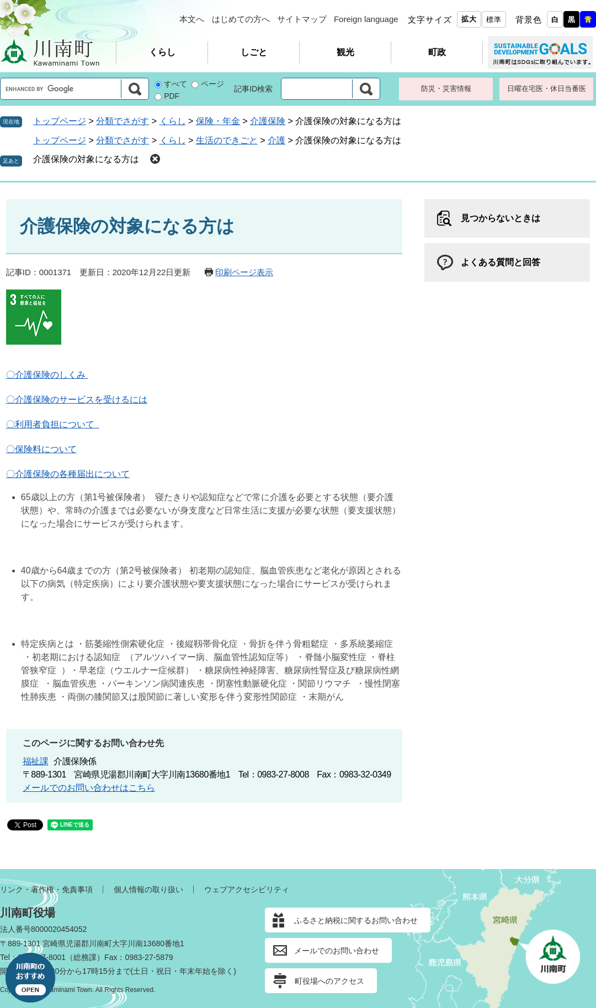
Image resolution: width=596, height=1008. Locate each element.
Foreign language (366, 19)
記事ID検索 (253, 88)
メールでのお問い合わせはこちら (89, 787)
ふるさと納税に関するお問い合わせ (356, 920)
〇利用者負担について (52, 424)
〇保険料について (41, 449)
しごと (254, 52)
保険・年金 (218, 121)
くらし (162, 52)
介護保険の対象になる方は (86, 159)
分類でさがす (122, 121)
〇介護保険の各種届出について (68, 474)
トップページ (59, 121)
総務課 (85, 957)
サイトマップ (302, 19)
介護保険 (267, 121)
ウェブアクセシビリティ (246, 889)
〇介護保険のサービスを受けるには (76, 399)
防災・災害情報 (446, 88)
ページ (212, 83)
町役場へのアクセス (329, 981)
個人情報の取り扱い (148, 889)
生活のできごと (227, 140)
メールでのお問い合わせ (336, 950)
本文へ (191, 19)
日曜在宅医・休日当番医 (546, 88)
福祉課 (36, 761)
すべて (175, 83)
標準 (494, 19)
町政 (437, 52)
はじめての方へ (241, 19)
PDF (171, 96)
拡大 (469, 19)
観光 (345, 52)
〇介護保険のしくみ (47, 374)
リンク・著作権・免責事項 (46, 889)
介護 (276, 140)
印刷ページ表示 (244, 272)
